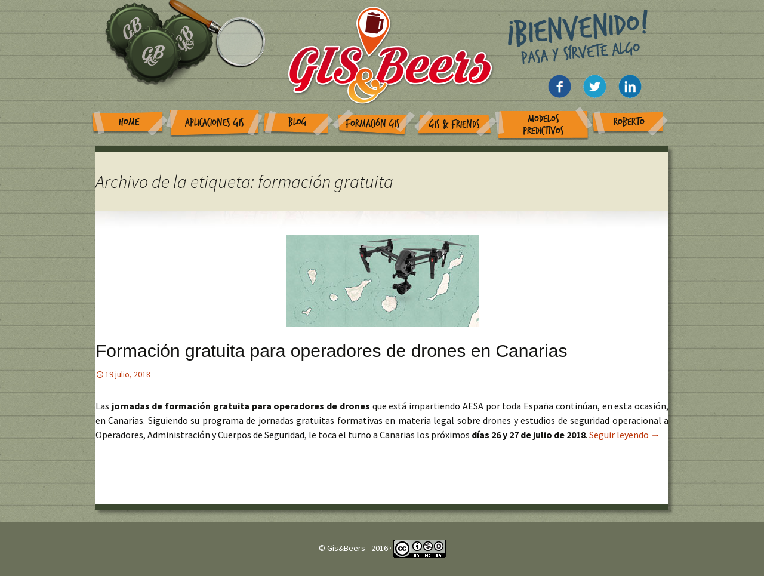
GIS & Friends (454, 124)
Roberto (629, 122)
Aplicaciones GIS (214, 122)
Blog (297, 122)
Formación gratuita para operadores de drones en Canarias (331, 351)
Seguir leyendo (624, 435)
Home (129, 122)
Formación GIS (373, 124)
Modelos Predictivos (543, 125)
